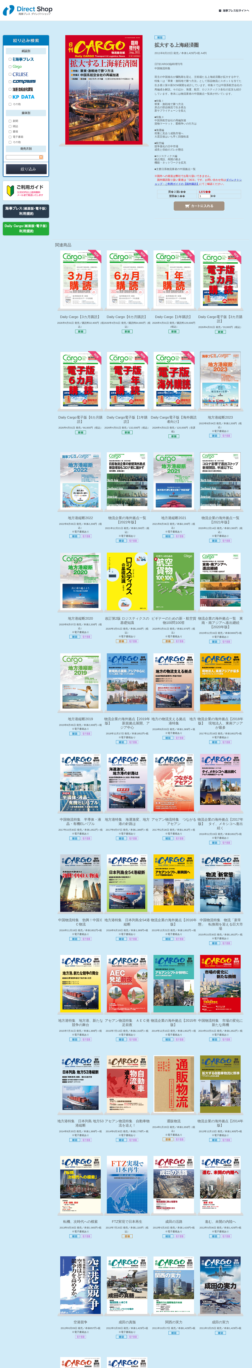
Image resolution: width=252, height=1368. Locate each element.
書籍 (13, 131)
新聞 (13, 120)
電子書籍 (16, 136)
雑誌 (13, 126)
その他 (15, 104)
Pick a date (41, 157)
